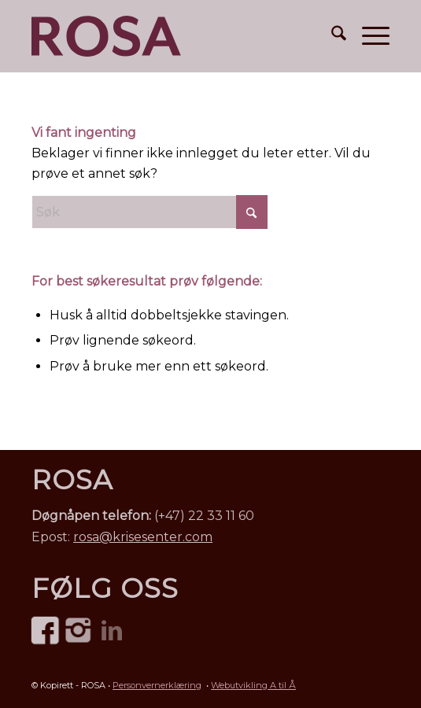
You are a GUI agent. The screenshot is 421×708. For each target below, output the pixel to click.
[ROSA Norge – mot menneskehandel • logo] (106, 36)
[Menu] (368, 36)
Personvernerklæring (157, 685)
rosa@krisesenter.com (142, 536)
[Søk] (331, 36)
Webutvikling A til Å (253, 685)
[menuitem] (331, 36)
